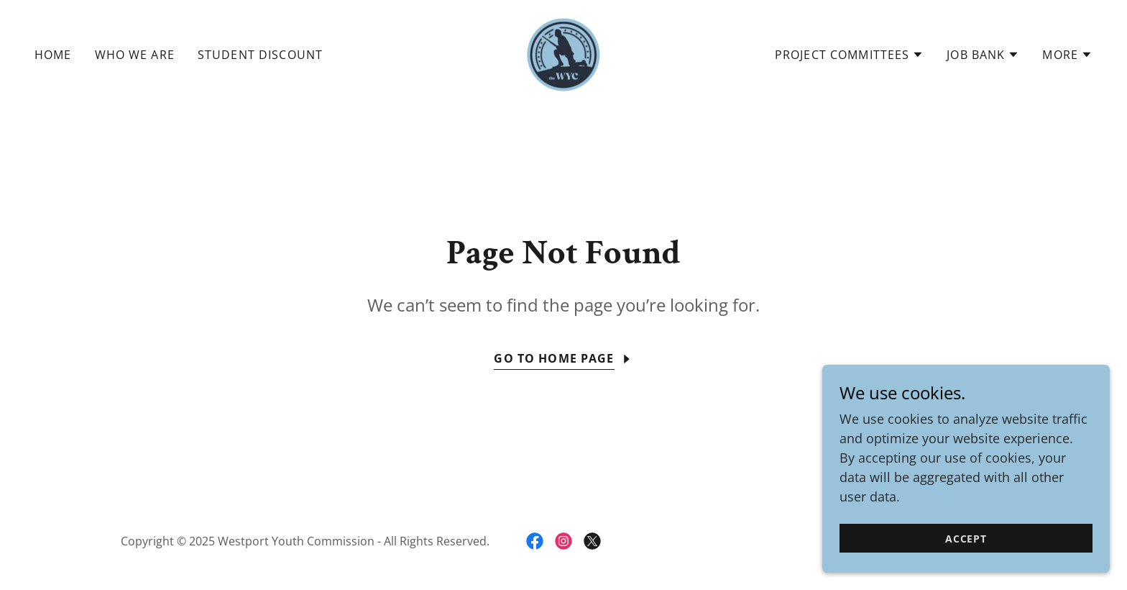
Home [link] (53, 55)
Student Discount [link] (260, 55)
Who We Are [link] (135, 55)
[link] (563, 53)
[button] (849, 54)
